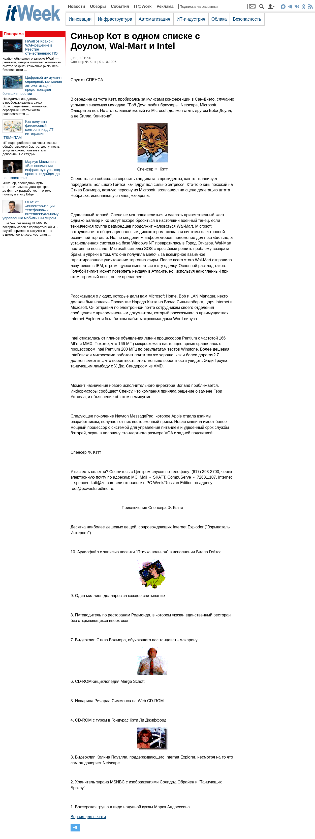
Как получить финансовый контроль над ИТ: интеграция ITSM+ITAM (28, 129)
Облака (219, 19)
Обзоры (98, 6)
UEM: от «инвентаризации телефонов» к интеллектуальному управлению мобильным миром (30, 210)
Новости (76, 6)
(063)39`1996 (81, 58)
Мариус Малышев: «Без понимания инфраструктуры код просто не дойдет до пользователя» (31, 170)
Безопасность (247, 19)
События (120, 6)
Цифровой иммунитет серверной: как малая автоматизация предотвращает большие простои (32, 85)
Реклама (164, 6)
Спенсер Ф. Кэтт (84, 62)
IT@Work (143, 6)
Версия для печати (88, 817)
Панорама (14, 34)
